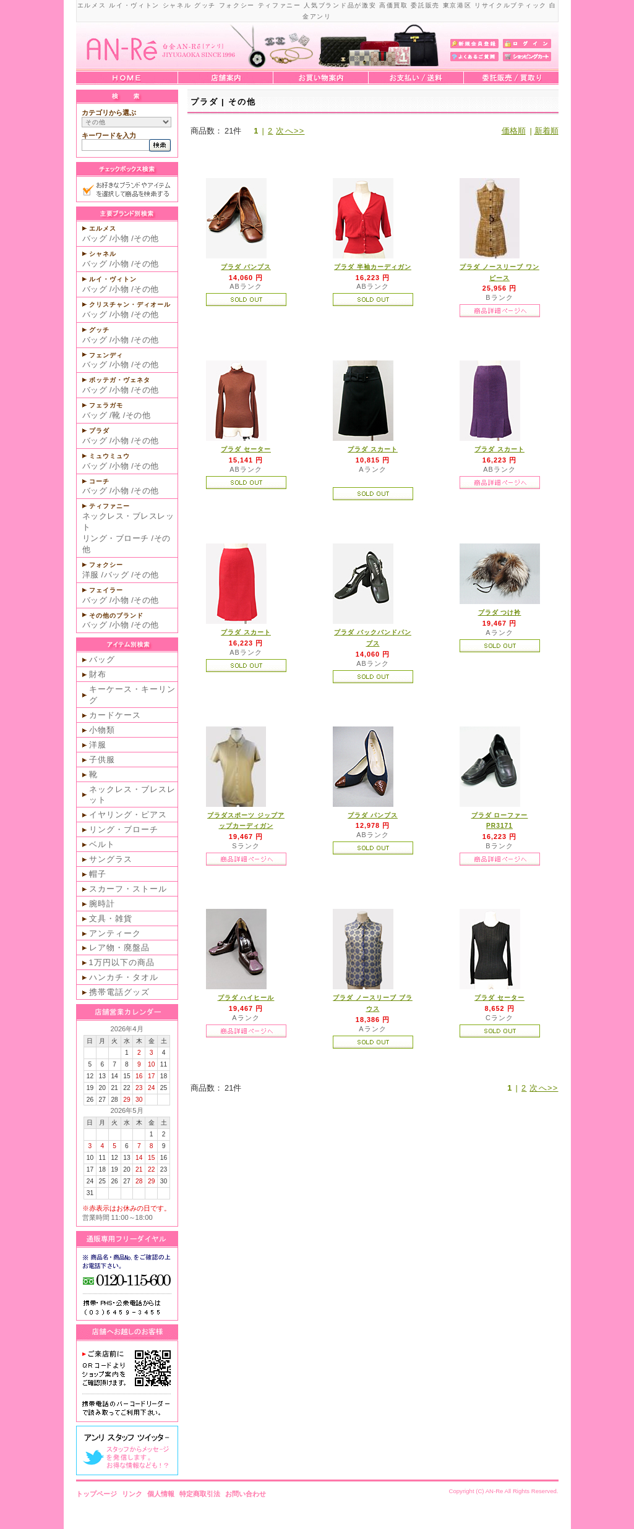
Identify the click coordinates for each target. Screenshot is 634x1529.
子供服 (102, 759)
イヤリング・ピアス (128, 814)
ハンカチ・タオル (123, 977)
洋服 (90, 574)
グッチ (99, 329)
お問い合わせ (245, 1493)
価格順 (514, 130)
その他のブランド (116, 615)
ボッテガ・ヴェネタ (119, 380)
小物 (120, 238)
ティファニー (109, 506)
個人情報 (160, 1493)
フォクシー (106, 564)
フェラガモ (106, 405)
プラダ (99, 430)
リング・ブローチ (115, 538)
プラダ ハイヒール (246, 997)
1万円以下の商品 (122, 962)
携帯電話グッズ (119, 992)
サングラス (110, 859)
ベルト (102, 844)
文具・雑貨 (110, 918)
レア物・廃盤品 (119, 947)
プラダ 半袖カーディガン (372, 266)
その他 (146, 238)
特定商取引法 (199, 1493)
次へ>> (290, 130)
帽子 (97, 874)
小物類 (102, 730)
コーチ (99, 481)
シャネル (102, 253)
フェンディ (106, 355)
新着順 (546, 130)
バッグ (95, 238)
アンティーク (115, 933)
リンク (132, 1493)
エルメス (102, 228)
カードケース (115, 715)
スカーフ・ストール (128, 888)
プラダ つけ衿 (499, 612)
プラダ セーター (246, 449)
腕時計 (102, 903)
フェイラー (106, 590)
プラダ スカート (373, 449)
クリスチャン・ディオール (130, 304)
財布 (97, 674)
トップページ (96, 1493)
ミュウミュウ (109, 456)
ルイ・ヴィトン (113, 279)
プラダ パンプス (246, 266)
